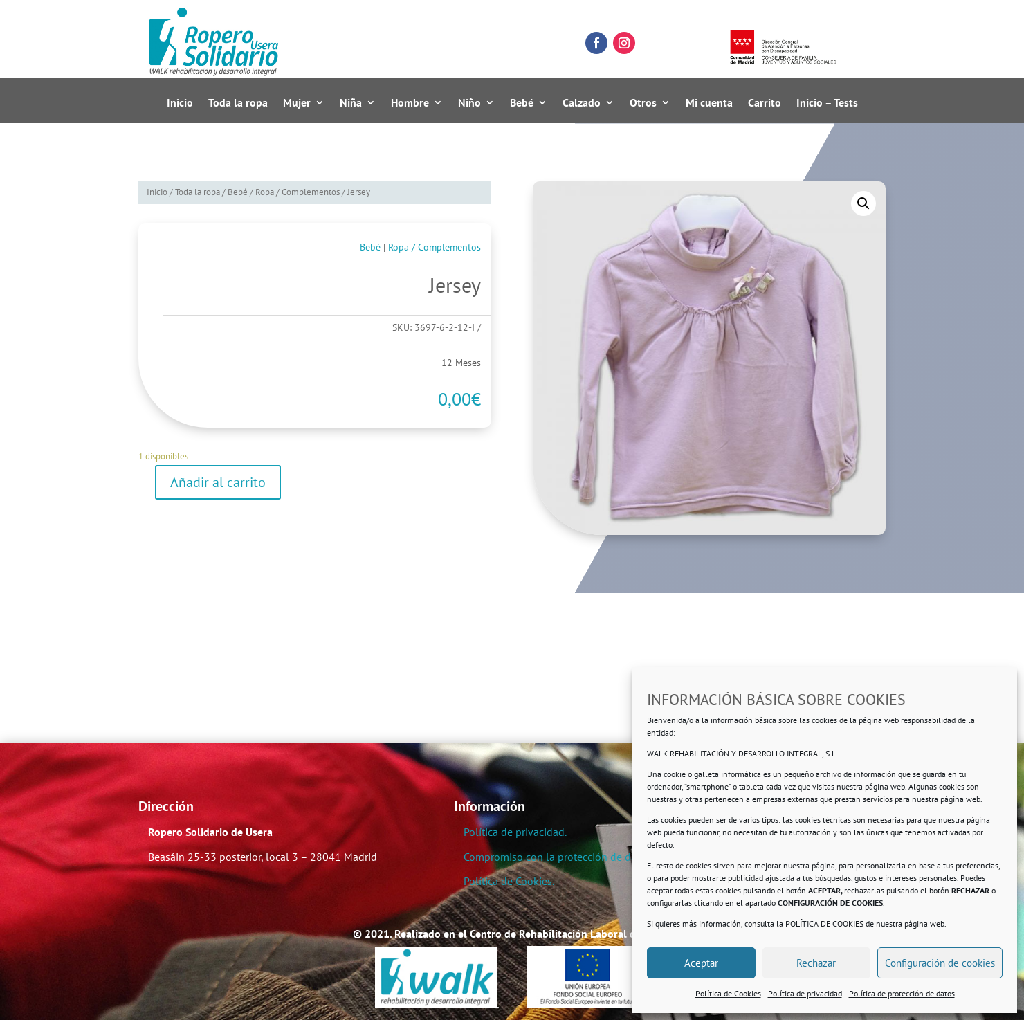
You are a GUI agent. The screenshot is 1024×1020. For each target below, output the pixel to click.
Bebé (521, 103)
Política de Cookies (728, 993)
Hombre (410, 103)
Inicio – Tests (827, 103)
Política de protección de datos (902, 993)
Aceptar (701, 962)
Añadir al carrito (218, 482)
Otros (643, 103)
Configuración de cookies (940, 962)
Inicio (180, 103)
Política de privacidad (805, 993)
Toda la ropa (238, 103)
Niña (351, 103)
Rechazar (816, 962)
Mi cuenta (709, 103)
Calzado (582, 103)
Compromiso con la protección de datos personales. (586, 857)
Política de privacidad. (515, 832)
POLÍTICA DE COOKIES (824, 923)
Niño (469, 103)
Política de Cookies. (509, 881)
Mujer (297, 103)
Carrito (764, 103)
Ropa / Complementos (297, 192)
